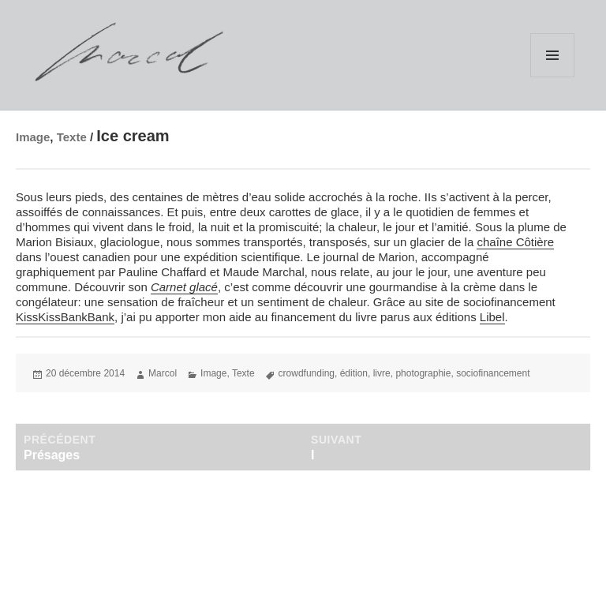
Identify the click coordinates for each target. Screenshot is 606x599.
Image (33, 137)
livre (382, 373)
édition (354, 373)
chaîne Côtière (515, 242)
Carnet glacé (184, 287)
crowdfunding (307, 373)
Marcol (162, 373)
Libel (492, 317)
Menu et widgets (552, 55)
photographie (423, 373)
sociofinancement (492, 373)
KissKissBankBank (65, 317)
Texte (72, 137)
